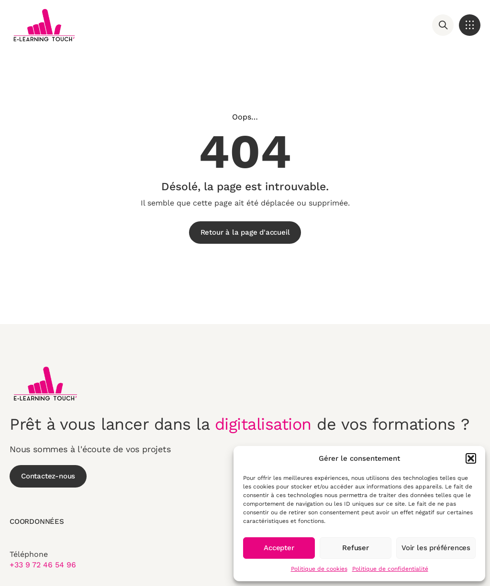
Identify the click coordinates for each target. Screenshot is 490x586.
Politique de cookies (319, 568)
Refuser (355, 547)
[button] (471, 458)
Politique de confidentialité (390, 568)
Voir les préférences (435, 547)
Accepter (279, 547)
